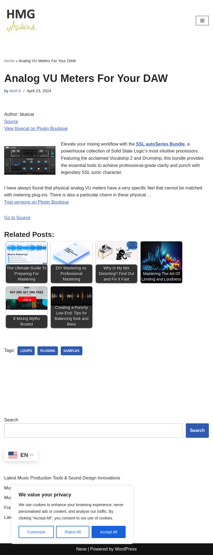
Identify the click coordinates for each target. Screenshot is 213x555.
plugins (47, 351)
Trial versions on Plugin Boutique (36, 202)
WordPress (126, 549)
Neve (81, 549)
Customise (36, 532)
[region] (72, 515)
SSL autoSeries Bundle (160, 144)
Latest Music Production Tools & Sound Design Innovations (62, 478)
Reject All (73, 532)
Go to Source (17, 217)
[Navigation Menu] (202, 20)
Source (11, 121)
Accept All (108, 532)
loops (26, 351)
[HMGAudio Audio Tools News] (20, 20)
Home (9, 61)
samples (72, 351)
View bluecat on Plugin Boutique (36, 128)
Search (11, 420)
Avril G (15, 91)
